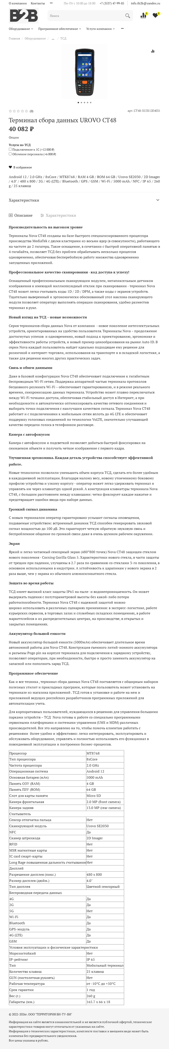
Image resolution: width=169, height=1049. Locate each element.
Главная (14, 38)
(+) (31, 149)
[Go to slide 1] (78, 102)
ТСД (63, 38)
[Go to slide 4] (87, 102)
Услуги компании (101, 29)
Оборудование (21, 29)
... (53, 38)
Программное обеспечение (60, 29)
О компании (18, 3)
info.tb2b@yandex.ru (145, 3)
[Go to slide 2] (81, 102)
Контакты (38, 3)
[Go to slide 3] (84, 102)
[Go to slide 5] (90, 102)
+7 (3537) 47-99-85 (112, 3)
